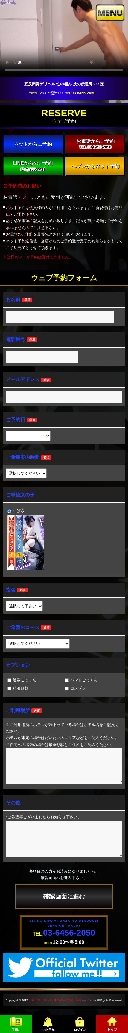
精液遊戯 (17, 688)
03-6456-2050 (83, 93)
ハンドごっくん (81, 680)
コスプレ (75, 688)
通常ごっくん (21, 680)
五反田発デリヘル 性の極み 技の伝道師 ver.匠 (59, 1000)
